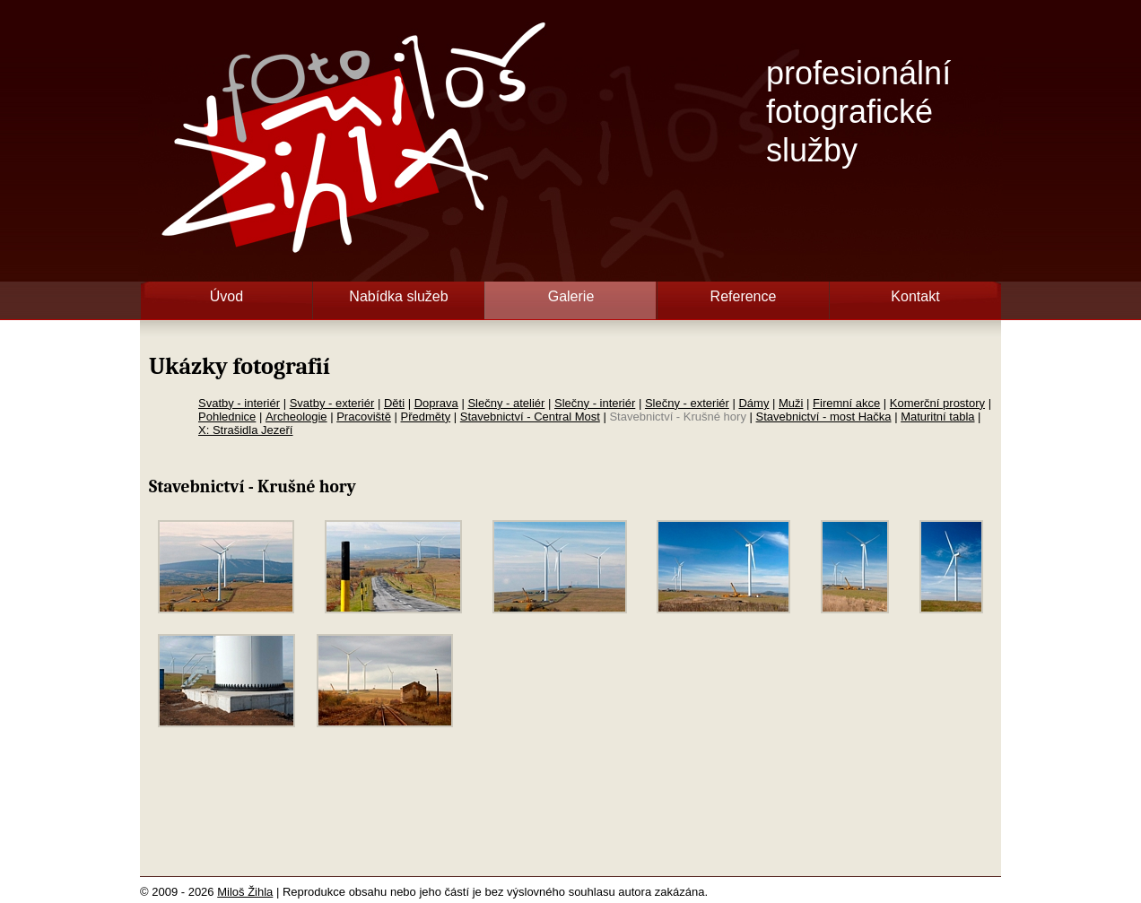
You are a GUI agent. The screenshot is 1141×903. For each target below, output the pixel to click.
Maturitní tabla (937, 416)
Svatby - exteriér (332, 403)
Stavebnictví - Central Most (530, 416)
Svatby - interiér (239, 403)
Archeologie (296, 416)
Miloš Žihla (245, 892)
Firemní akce (846, 403)
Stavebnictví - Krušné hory (677, 416)
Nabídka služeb (398, 296)
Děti (394, 403)
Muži (791, 403)
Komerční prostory (937, 403)
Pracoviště (363, 416)
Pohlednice (227, 416)
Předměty (426, 416)
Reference (743, 296)
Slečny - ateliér (505, 403)
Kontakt (915, 296)
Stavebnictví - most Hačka (824, 416)
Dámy (753, 403)
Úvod (226, 296)
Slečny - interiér (594, 403)
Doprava (436, 403)
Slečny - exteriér (687, 403)
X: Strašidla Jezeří (245, 430)
